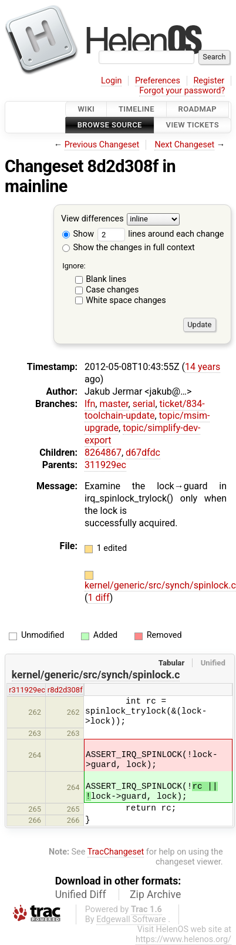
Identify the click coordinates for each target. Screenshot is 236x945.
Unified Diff (80, 894)
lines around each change (160, 234)
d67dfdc (143, 452)
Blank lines (106, 279)
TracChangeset (115, 852)
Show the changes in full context (128, 248)
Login (111, 81)
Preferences (157, 81)
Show (78, 234)
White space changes (126, 300)
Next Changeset (184, 145)
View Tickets (192, 125)
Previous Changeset (102, 145)
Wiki (86, 109)
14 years (202, 366)
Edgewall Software (131, 919)
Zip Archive (155, 894)
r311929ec (27, 689)
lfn (90, 403)
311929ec (105, 464)
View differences (92, 219)
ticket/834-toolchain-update (145, 410)
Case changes (112, 290)
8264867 (103, 452)
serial (144, 403)
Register (208, 81)
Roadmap (197, 109)
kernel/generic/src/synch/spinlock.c (160, 585)
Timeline (136, 109)
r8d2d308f (65, 689)
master (113, 403)
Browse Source (109, 125)
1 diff (98, 597)
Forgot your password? (182, 91)
